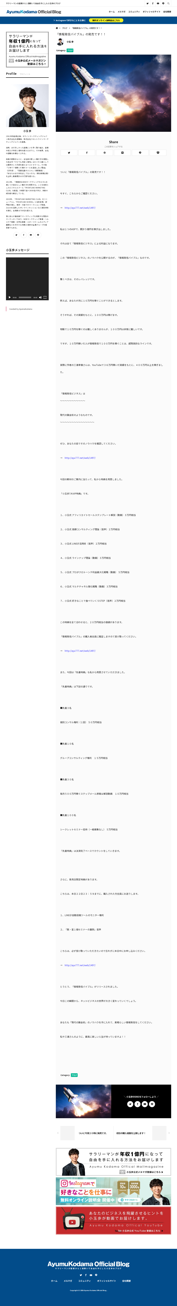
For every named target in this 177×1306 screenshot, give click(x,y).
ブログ (70, 50)
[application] (27, 278)
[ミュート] (40, 297)
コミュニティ (134, 11)
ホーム (112, 11)
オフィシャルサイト (151, 11)
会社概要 (167, 11)
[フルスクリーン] (45, 297)
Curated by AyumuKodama (20, 309)
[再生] (9, 297)
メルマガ (121, 11)
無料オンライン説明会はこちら (106, 20)
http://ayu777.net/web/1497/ (80, 207)
